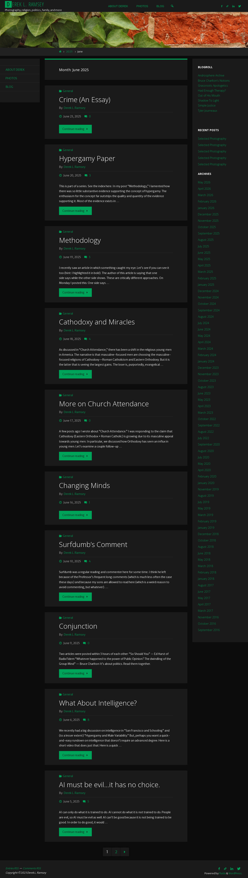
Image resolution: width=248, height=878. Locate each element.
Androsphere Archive (211, 75)
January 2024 (206, 361)
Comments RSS (32, 864)
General (68, 91)
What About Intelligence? (98, 700)
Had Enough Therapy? (212, 90)
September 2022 (209, 425)
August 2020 (206, 451)
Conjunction (78, 623)
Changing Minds (84, 483)
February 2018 (207, 572)
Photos (11, 78)
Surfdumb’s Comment (93, 542)
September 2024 (209, 310)
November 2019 (208, 489)
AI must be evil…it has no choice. (110, 781)
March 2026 (205, 195)
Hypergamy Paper (87, 158)
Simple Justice (207, 105)
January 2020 (206, 483)
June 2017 (204, 591)
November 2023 (208, 374)
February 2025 (207, 278)
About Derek (15, 70)
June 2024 (204, 329)
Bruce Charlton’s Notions (214, 80)
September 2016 (209, 630)
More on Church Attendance (104, 402)
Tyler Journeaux (207, 110)
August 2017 (206, 585)
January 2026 (206, 208)
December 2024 (208, 291)
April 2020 (204, 470)
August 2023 (206, 387)
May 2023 (204, 400)
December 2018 (208, 534)
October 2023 (207, 380)
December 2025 (208, 214)
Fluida (222, 869)
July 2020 (203, 457)
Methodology (80, 239)
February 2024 (207, 355)
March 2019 (205, 515)
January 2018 (206, 579)
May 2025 (204, 259)
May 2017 (204, 598)
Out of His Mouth (209, 95)
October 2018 (207, 540)
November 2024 (208, 297)
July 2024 (203, 323)
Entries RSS (12, 864)
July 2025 (203, 246)
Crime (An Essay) (84, 99)
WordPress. (235, 869)
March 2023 (205, 412)
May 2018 (204, 559)
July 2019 (203, 502)
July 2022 (203, 438)
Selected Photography (212, 138)
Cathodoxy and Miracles (97, 320)
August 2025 (206, 240)
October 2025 (207, 227)
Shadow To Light (208, 100)
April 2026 (204, 189)
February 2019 (207, 521)
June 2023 (204, 393)
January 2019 (206, 528)
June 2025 (204, 253)
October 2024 (207, 304)
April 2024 (204, 342)
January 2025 (206, 285)
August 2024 (206, 316)
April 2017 (204, 604)
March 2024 (205, 348)
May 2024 (204, 336)
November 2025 (208, 221)
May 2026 (204, 182)
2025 (69, 51)
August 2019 (206, 496)
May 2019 (204, 508)
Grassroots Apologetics (213, 85)
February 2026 (207, 201)
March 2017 (205, 611)
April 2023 (204, 406)
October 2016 (207, 623)
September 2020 (209, 444)
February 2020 (207, 476)
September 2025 (209, 233)
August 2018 (206, 547)
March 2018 (205, 566)
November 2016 (208, 617)
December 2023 (208, 368)
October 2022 (207, 419)
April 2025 (204, 265)
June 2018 (204, 553)
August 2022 (206, 432)
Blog (9, 87)
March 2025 (205, 272)
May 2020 (204, 464)
